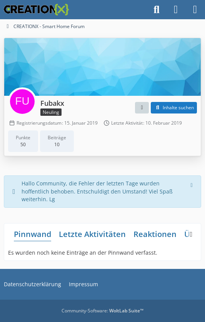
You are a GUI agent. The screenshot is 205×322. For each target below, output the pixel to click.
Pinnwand (32, 234)
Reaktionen (155, 234)
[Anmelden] (175, 9)
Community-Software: (102, 310)
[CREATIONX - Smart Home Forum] (36, 9)
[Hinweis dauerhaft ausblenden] (192, 184)
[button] (142, 107)
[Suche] (156, 9)
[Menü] (195, 9)
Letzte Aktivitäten (92, 234)
